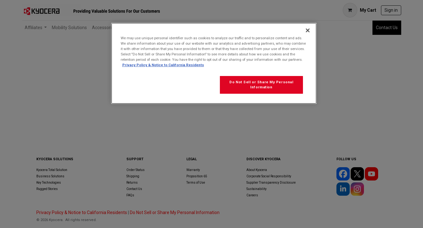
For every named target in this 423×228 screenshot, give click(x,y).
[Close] (308, 30)
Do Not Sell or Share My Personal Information (261, 84)
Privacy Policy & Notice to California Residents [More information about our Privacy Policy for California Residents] (163, 65)
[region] (214, 63)
